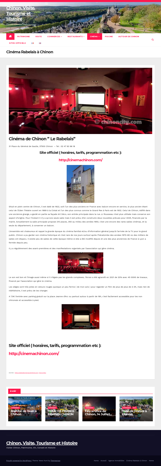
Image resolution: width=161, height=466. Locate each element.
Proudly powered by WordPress (19, 461)
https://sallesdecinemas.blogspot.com (26, 372)
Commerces (54, 36)
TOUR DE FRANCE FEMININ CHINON (61, 412)
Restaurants (75, 36)
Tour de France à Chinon (134, 412)
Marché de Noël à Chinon (24, 412)
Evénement (15, 407)
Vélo (134, 407)
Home (96, 461)
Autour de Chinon (128, 36)
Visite (38, 36)
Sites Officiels (17, 43)
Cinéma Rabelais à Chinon (136, 461)
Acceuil (103, 461)
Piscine (109, 36)
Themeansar (55, 461)
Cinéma (94, 36)
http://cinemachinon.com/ (80, 160)
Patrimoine (23, 36)
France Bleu (42, 372)
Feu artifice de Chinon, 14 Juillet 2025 (97, 414)
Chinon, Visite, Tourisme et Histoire (20, 13)
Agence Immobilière (116, 461)
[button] (153, 40)
